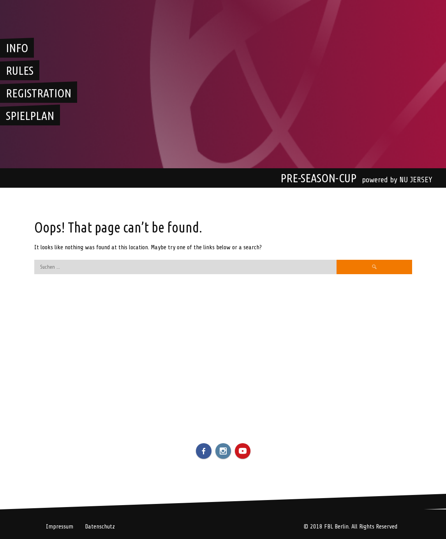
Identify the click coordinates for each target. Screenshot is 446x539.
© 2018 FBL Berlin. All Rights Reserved (350, 526)
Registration (38, 93)
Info (17, 48)
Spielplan (30, 115)
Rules (19, 70)
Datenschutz (100, 526)
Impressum (59, 526)
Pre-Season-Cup (318, 178)
